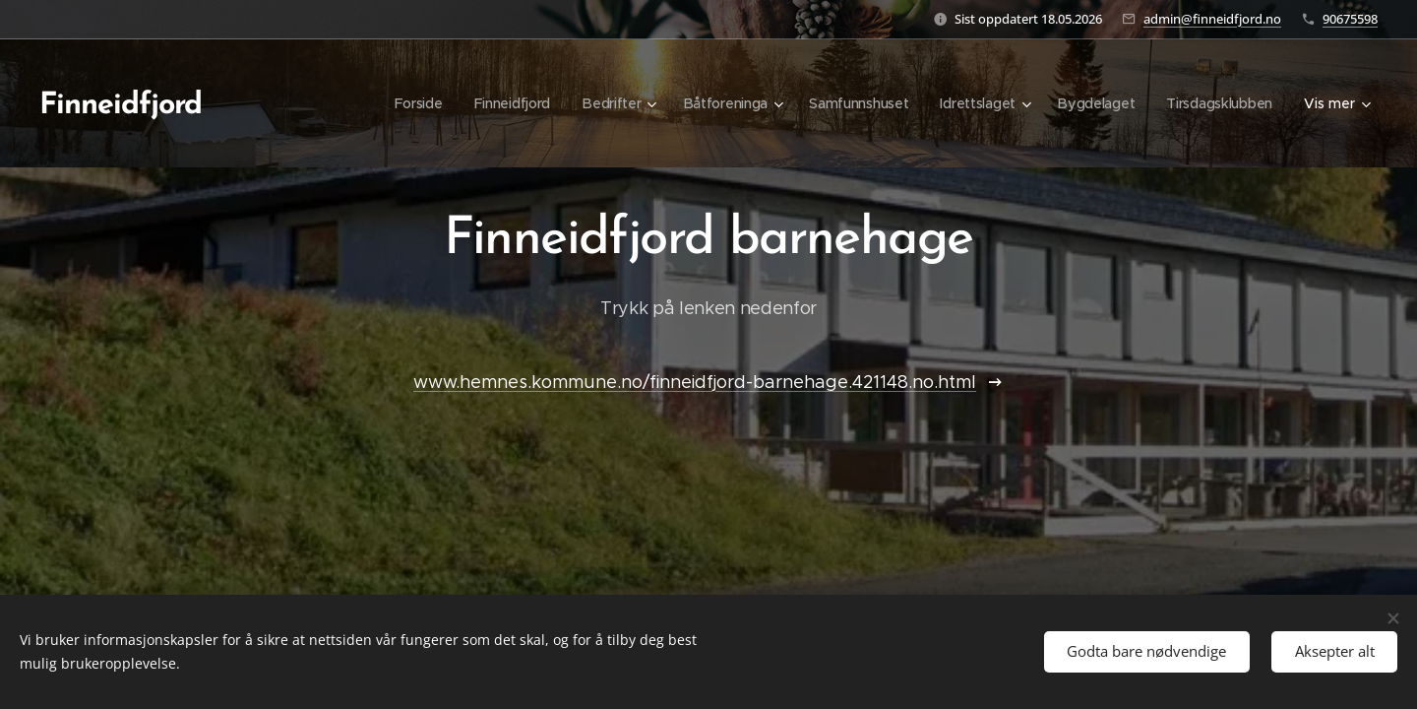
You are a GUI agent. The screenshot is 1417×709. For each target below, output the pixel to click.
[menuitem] (409, 103)
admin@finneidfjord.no (1212, 19)
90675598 (1350, 19)
